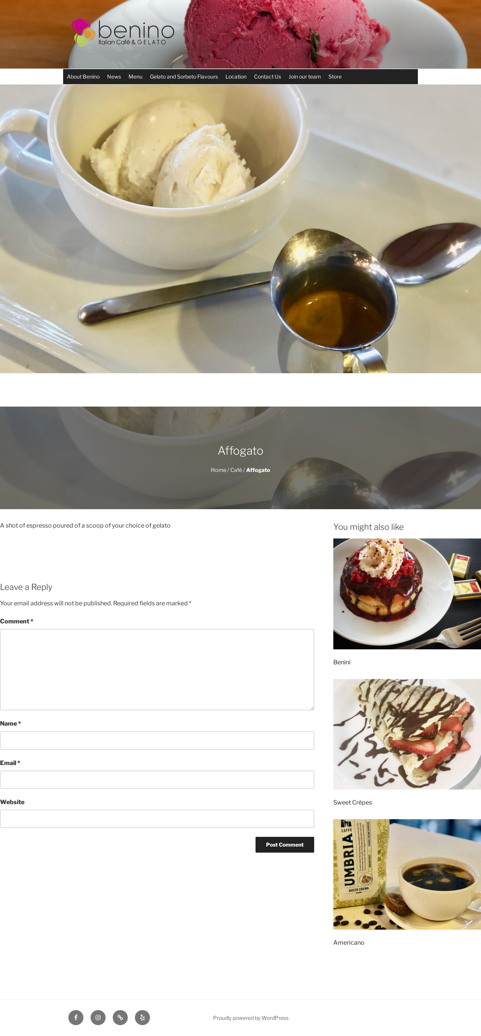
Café (236, 470)
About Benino (83, 76)
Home (218, 470)
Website (12, 802)
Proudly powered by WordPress (251, 1018)
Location (236, 76)
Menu (135, 76)
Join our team (305, 76)
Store (335, 76)
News (114, 76)
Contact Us (267, 76)
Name (10, 723)
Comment (16, 621)
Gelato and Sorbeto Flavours (184, 76)
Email (10, 763)
